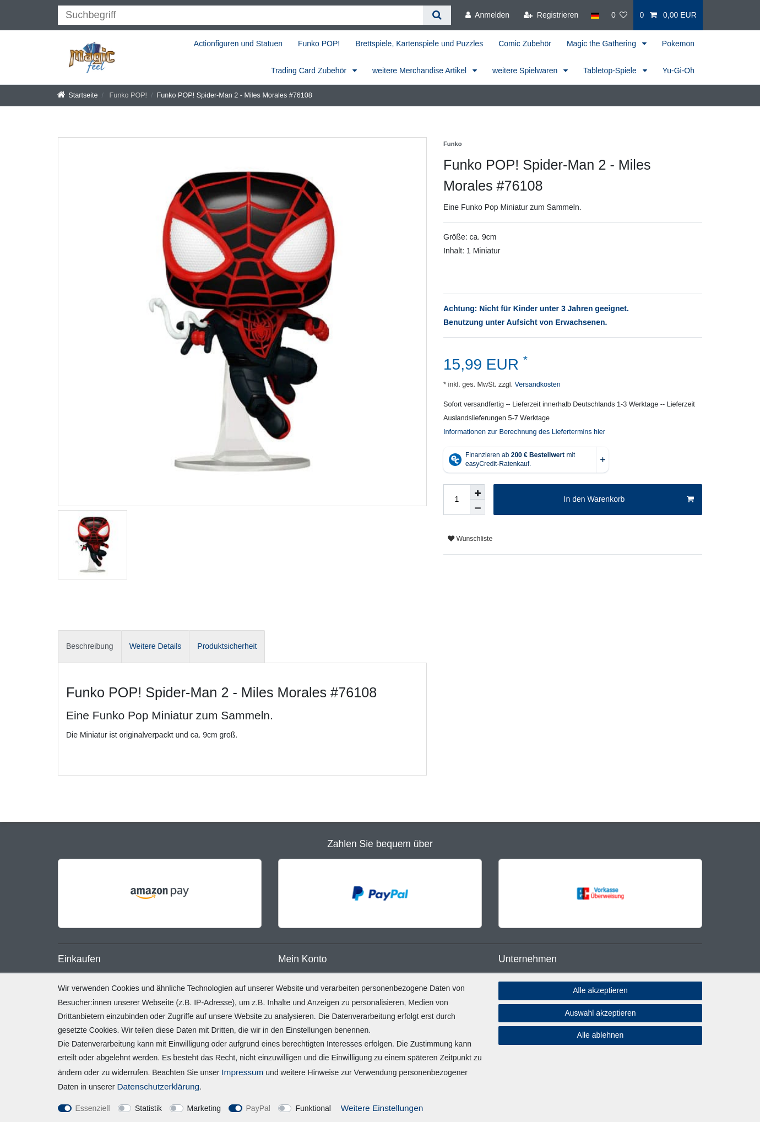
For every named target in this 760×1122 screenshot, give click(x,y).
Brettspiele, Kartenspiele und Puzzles (419, 43)
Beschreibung (89, 646)
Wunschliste (470, 539)
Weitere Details (155, 646)
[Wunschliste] (619, 15)
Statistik (148, 1108)
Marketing (204, 1108)
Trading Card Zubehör (310, 70)
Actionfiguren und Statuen (238, 43)
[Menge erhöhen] (477, 492)
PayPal (258, 1108)
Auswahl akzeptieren (600, 1013)
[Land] (594, 15)
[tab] (90, 646)
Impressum (242, 1072)
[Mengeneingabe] (456, 499)
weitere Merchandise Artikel (420, 70)
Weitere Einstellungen (382, 1108)
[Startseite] (77, 95)
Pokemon (678, 43)
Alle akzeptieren (600, 990)
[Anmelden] (487, 15)
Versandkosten (537, 384)
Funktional (313, 1108)
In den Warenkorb (629, 500)
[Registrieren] (551, 15)
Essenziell (92, 1108)
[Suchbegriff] (240, 15)
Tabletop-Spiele (610, 70)
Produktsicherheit (227, 646)
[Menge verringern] (477, 507)
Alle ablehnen (600, 1035)
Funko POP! (319, 43)
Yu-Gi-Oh (678, 70)
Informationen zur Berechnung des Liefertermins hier (524, 432)
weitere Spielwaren (526, 70)
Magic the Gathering (602, 43)
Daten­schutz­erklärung (158, 1086)
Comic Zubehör (524, 43)
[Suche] (437, 15)
